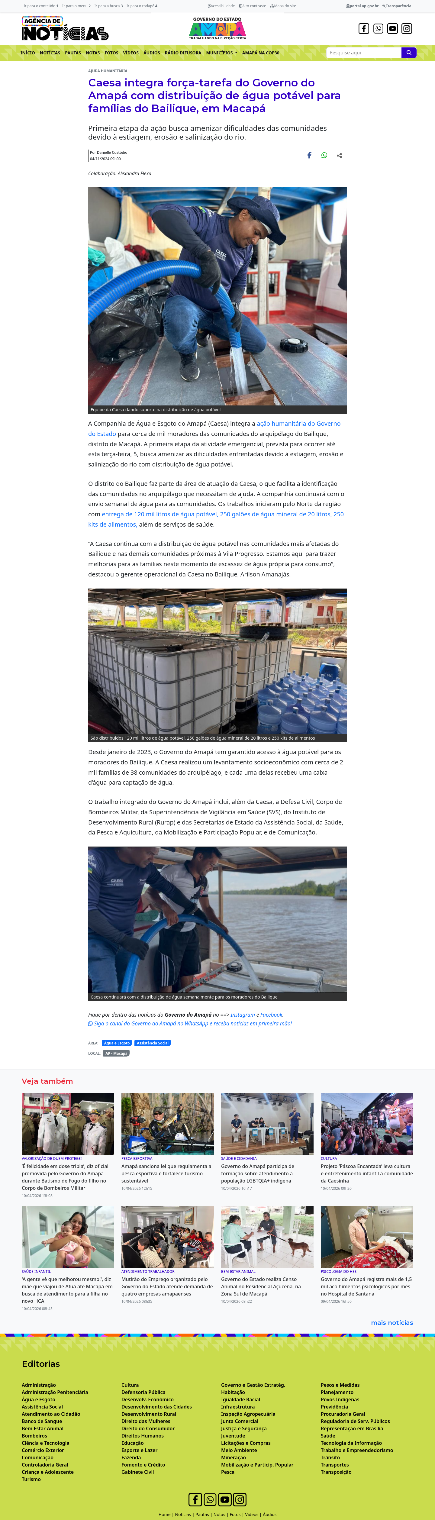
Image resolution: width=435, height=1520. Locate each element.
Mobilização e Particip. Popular (257, 1464)
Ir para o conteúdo (41, 5)
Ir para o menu (76, 5)
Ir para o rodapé (142, 5)
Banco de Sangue (42, 1421)
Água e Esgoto (117, 1043)
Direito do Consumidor (148, 1428)
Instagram (243, 1014)
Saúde (328, 1435)
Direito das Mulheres (145, 1421)
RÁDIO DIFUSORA (183, 53)
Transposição (336, 1472)
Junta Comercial (239, 1421)
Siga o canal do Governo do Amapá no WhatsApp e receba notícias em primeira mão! (190, 1023)
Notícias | (185, 1514)
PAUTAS (73, 53)
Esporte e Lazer (139, 1450)
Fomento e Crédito (143, 1464)
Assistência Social (153, 1043)
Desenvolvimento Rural (148, 1414)
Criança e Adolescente (48, 1472)
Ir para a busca (109, 5)
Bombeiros (34, 1435)
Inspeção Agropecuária (248, 1414)
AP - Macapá (116, 1053)
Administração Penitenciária (55, 1392)
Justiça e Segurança (244, 1428)
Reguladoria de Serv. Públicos (355, 1421)
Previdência (334, 1406)
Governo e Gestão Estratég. (253, 1385)
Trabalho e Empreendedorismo (357, 1450)
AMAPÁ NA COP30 (260, 53)
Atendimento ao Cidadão (51, 1414)
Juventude (233, 1435)
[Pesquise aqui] (409, 52)
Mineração (233, 1457)
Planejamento (337, 1392)
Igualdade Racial (240, 1399)
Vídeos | (254, 1514)
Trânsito (330, 1457)
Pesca (227, 1472)
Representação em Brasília (352, 1428)
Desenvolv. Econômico (147, 1399)
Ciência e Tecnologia (45, 1443)
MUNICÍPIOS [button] (220, 53)
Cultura (130, 1385)
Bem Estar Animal (42, 1428)
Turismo (31, 1479)
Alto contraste (252, 5)
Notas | (222, 1514)
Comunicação (37, 1457)
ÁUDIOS (151, 53)
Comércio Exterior (43, 1450)
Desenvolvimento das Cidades (156, 1406)
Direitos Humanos (142, 1435)
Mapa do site (283, 5)
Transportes (335, 1464)
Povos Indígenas (340, 1399)
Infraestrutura (238, 1406)
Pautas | (204, 1514)
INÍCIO (28, 53)
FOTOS (111, 53)
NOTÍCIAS (50, 53)
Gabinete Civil (137, 1472)
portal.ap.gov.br (362, 5)
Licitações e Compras (246, 1443)
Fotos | (237, 1514)
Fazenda (131, 1457)
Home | (167, 1514)
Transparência (396, 5)
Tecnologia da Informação (351, 1443)
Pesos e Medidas (340, 1385)
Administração (39, 1385)
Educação (132, 1443)
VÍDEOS (130, 53)
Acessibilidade (221, 5)
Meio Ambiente (239, 1450)
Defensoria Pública (143, 1392)
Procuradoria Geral (343, 1414)
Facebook (271, 1014)
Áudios (269, 1514)
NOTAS (93, 53)
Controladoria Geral (45, 1464)
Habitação (233, 1392)
